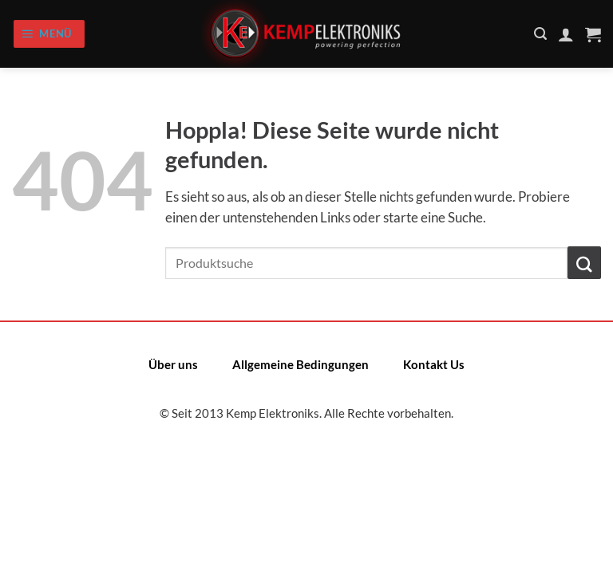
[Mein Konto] (566, 34)
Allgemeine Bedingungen (300, 364)
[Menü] (49, 33)
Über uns (173, 364)
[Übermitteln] (584, 262)
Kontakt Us (434, 364)
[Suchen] (540, 33)
